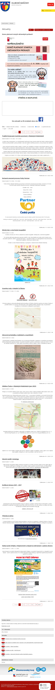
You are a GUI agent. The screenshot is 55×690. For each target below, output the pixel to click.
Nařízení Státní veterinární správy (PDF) (27, 594)
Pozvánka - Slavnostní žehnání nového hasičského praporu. (19, 654)
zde (49, 464)
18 (36, 132)
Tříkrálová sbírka (7, 516)
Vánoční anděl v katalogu (10, 459)
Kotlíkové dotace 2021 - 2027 (11, 485)
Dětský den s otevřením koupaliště (14, 230)
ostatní (38, 126)
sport (5, 128)
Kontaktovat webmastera (17, 684)
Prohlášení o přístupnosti (33, 684)
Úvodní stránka (5, 23)
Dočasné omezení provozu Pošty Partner (16, 178)
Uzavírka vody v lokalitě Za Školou (13, 288)
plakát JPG (27, 282)
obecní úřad (31, 126)
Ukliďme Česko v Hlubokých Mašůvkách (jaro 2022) (19, 386)
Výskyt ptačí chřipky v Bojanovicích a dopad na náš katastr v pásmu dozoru (27, 546)
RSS (31, 30)
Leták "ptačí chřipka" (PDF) (27, 597)
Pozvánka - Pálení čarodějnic (11, 646)
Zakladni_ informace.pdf (27, 508)
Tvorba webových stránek (12, 686)
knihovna (23, 126)
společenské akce (46, 126)
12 (32, 132)
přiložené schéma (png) (28, 401)
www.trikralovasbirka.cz (31, 538)
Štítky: (3, 126)
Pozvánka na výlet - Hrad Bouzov (12, 650)
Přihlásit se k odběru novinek (43, 30)
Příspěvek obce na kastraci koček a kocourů (15, 638)
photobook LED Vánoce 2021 (41, 467)
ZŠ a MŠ (11, 128)
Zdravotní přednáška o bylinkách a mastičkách (17, 335)
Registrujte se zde (6, 626)
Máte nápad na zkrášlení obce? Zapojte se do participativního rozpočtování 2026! (24, 642)
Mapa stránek (25, 684)
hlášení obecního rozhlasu (13, 126)
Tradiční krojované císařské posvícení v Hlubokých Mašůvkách (23, 136)
